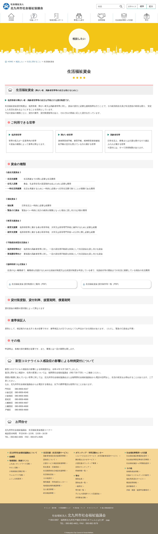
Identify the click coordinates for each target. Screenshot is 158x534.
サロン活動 (13, 468)
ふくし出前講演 (15, 479)
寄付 (77, 476)
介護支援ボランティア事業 (85, 463)
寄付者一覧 (79, 490)
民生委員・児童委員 (51, 467)
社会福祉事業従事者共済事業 (137, 460)
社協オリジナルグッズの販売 (137, 475)
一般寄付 (78, 486)
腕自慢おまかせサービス (84, 460)
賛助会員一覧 (80, 483)
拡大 (151, 6)
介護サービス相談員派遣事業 (54, 463)
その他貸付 (47, 478)
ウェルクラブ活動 (16, 475)
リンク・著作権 (51, 508)
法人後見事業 (48, 489)
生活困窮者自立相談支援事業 (54, 471)
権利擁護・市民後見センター (54, 482)
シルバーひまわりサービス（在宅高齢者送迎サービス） (97, 456)
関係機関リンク (65, 508)
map (108, 520)
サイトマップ (93, 508)
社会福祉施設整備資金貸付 (136, 456)
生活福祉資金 (48, 474)
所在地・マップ (80, 508)
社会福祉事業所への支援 (137, 453)
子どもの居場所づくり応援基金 (87, 494)
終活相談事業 (48, 493)
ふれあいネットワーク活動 (19, 464)
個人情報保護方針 (108, 508)
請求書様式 (130, 486)
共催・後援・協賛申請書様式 (137, 490)
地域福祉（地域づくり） (19, 461)
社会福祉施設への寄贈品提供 (137, 463)
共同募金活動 (80, 497)
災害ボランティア (82, 467)
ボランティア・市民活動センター (89, 453)
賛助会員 (78, 479)
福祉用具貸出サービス (135, 479)
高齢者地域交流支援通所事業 (54, 456)
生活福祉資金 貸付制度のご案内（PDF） (30, 284)
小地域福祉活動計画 (17, 471)
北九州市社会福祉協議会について (23, 453)
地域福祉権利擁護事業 (51, 486)
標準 (142, 6)
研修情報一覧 (80, 471)
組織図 (12, 457)
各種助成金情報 (132, 471)
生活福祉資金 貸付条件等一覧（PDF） (103, 284)
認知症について (49, 460)
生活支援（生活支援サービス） (56, 453)
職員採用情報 (131, 483)
